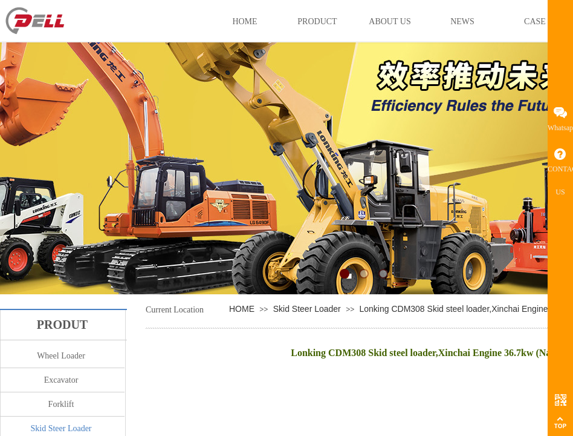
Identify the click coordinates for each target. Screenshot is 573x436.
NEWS (462, 21)
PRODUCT (317, 21)
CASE (535, 21)
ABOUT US (389, 21)
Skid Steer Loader (307, 309)
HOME (241, 309)
